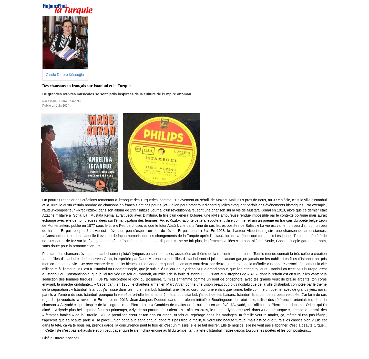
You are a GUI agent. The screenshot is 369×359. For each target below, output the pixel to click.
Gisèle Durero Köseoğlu (65, 75)
